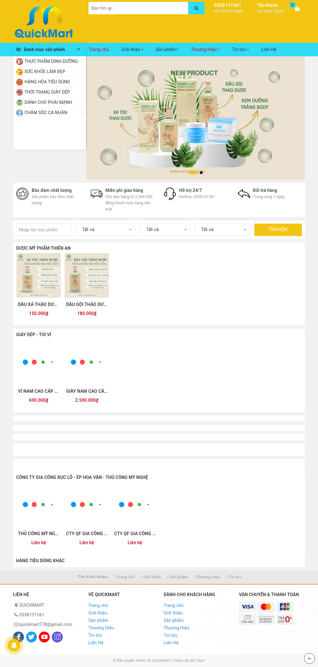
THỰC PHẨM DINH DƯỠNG (51, 61)
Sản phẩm (167, 49)
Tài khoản (267, 5)
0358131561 (227, 5)
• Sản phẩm (177, 577)
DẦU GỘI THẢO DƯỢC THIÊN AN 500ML (86, 304)
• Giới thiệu (151, 577)
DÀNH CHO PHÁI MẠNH (48, 102)
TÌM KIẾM (278, 229)
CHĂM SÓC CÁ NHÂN (46, 112)
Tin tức (240, 49)
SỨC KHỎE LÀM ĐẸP (45, 71)
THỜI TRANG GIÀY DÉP (47, 92)
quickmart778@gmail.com (45, 624)
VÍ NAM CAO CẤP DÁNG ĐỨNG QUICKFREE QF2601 (38, 391)
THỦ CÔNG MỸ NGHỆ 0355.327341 (38, 533)
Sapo (200, 660)
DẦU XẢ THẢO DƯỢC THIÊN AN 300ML (38, 304)
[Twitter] (31, 637)
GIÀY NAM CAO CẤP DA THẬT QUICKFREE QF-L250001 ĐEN (86, 391)
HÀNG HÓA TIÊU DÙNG (47, 81)
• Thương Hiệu (207, 577)
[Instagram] (57, 637)
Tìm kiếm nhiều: (93, 576)
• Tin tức (234, 577)
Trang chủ (99, 49)
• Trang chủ (124, 577)
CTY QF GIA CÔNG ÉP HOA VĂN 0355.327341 (86, 533)
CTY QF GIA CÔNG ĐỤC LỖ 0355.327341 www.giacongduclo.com (135, 533)
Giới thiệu (132, 49)
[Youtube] (44, 637)
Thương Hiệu (205, 49)
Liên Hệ (268, 49)
